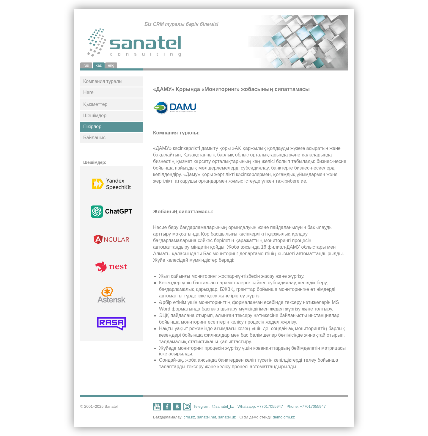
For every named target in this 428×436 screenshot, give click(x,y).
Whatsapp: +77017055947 (260, 406)
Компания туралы (102, 81)
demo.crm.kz (284, 417)
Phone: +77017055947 (306, 406)
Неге (88, 92)
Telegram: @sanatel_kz (213, 406)
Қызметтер (95, 104)
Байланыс (94, 137)
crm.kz (189, 417)
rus (86, 65)
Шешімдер (94, 115)
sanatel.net (206, 417)
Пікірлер (92, 126)
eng (111, 65)
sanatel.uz (227, 417)
